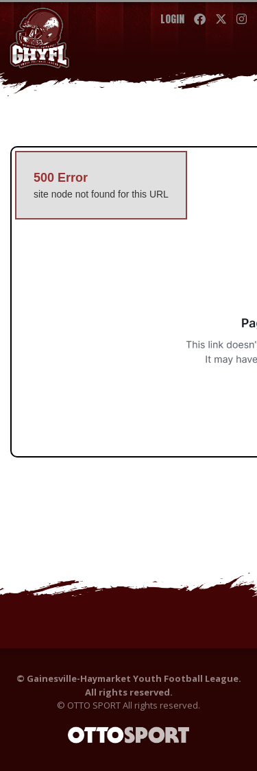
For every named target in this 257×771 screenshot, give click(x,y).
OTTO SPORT (94, 705)
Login (172, 19)
